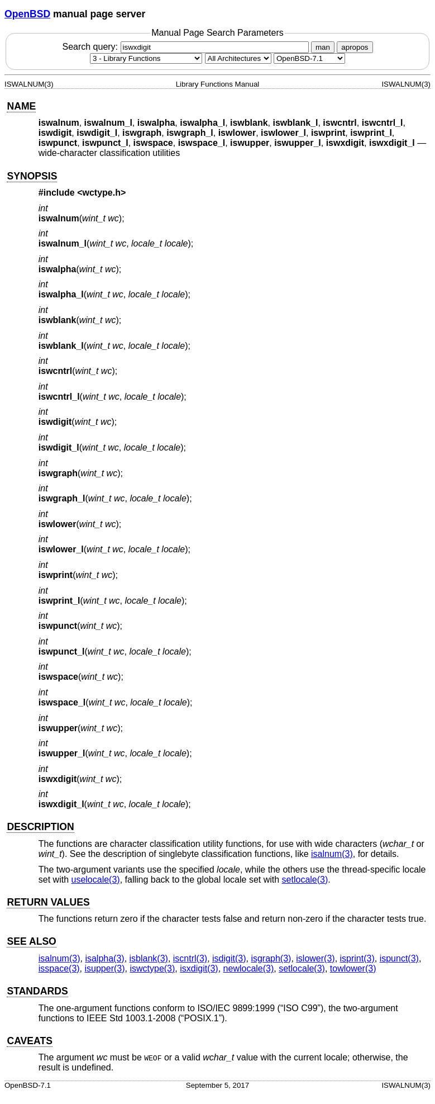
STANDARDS (37, 991)
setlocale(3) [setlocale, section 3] (305, 879)
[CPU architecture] (238, 58)
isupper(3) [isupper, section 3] (105, 968)
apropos (354, 47)
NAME (21, 106)
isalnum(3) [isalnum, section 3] (332, 854)
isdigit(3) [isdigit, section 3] (229, 958)
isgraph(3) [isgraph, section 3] (271, 958)
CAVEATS (29, 1040)
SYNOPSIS (32, 176)
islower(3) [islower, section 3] (315, 958)
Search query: (186, 46)
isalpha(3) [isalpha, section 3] (104, 958)
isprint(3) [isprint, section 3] (357, 958)
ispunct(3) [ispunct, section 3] (399, 958)
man (323, 47)
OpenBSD (27, 14)
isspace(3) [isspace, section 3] (59, 968)
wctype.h (102, 192)
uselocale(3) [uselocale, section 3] (95, 879)
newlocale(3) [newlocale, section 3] (248, 968)
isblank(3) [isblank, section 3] (149, 958)
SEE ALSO (31, 941)
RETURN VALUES (48, 902)
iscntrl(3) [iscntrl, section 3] (190, 958)
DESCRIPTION (40, 826)
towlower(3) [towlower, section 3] (353, 968)
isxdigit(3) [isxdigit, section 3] (199, 968)
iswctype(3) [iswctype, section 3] (152, 968)
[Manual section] (146, 58)
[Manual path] (309, 58)
